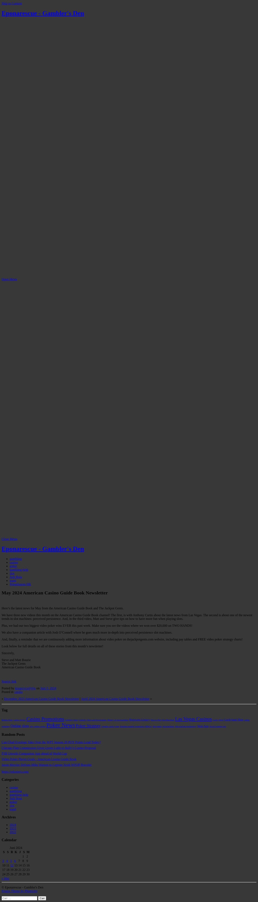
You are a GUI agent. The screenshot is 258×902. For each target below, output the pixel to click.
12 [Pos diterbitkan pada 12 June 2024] (12, 865)
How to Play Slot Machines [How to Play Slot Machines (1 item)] (162, 720)
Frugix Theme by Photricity (19, 891)
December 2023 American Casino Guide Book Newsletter (41, 698)
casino (14, 562)
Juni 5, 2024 (48, 688)
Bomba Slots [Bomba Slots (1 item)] (7, 720)
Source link (9, 681)
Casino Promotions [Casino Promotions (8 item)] (45, 719)
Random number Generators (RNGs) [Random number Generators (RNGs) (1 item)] (136, 726)
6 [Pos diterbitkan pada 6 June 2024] (15, 861)
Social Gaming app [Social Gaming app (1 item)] (217, 726)
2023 (13, 828)
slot (12, 573)
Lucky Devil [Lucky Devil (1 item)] (218, 720)
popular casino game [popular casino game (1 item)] (110, 726)
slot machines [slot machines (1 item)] (168, 726)
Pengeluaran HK (20, 584)
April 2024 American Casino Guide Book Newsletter (115, 698)
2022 (13, 832)
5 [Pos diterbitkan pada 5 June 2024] (11, 861)
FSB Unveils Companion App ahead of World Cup (34, 753)
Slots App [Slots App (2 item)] (203, 726)
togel (13, 580)
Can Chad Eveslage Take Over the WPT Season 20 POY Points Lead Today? (51, 742)
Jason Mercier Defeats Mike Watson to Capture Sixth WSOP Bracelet (47, 764)
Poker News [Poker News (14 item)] (60, 725)
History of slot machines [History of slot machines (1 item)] (117, 720)
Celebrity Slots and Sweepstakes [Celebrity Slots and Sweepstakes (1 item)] (93, 720)
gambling (16, 558)
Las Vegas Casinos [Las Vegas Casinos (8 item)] (193, 719)
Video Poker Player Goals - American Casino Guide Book (39, 759)
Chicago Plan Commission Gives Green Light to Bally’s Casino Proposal (49, 748)
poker (13, 566)
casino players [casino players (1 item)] (20, 720)
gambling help (19, 569)
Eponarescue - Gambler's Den (43, 13)
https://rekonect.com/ (15, 771)
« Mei (5, 878)
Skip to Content (12, 3)
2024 (13, 824)
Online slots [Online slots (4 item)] (19, 726)
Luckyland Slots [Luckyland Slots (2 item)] (233, 719)
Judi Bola (16, 577)
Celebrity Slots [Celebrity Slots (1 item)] (71, 720)
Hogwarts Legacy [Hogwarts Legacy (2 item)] (139, 719)
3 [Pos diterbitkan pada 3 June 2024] (3, 861)
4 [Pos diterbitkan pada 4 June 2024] (7, 861)
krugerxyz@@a (25, 688)
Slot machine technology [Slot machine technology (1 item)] (186, 726)
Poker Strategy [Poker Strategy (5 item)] (88, 725)
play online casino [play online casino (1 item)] (38, 726)
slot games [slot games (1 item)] (157, 726)
